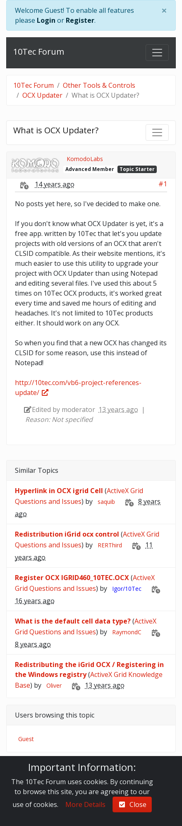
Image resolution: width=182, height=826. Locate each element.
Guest (26, 739)
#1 (162, 183)
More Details (85, 804)
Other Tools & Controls (99, 85)
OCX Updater (42, 95)
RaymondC (126, 632)
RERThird (110, 545)
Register (80, 20)
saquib (106, 502)
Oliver (54, 685)
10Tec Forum (38, 51)
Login (46, 20)
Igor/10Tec (126, 588)
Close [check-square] (132, 804)
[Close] (164, 10)
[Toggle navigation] (157, 52)
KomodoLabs (85, 159)
